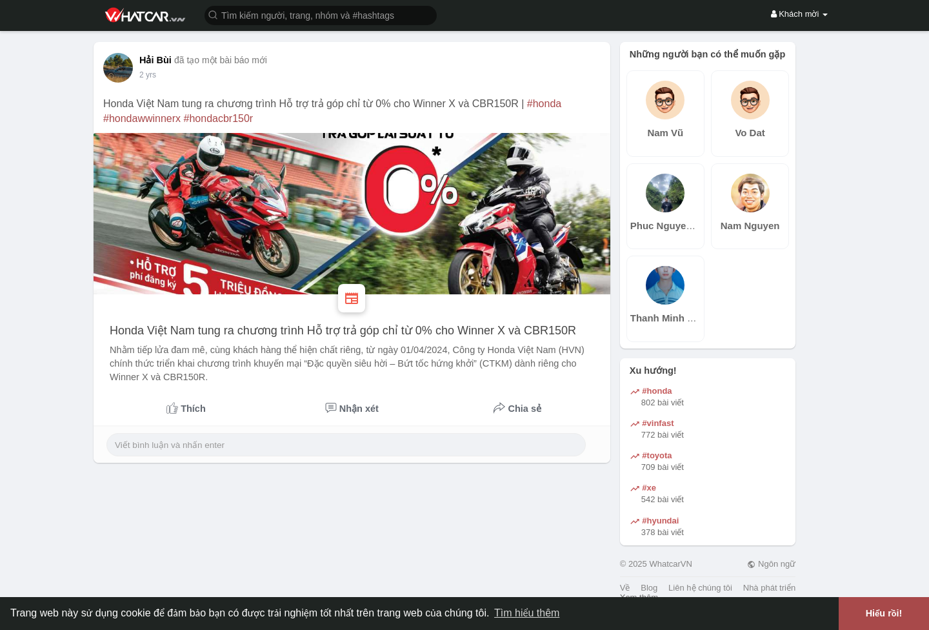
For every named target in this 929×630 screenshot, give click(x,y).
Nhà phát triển (769, 588)
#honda (544, 103)
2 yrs (147, 74)
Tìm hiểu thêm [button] (526, 612)
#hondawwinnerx (142, 118)
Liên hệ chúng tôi (700, 588)
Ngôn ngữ (771, 564)
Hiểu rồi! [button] (884, 613)
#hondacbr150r (219, 118)
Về (625, 588)
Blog (649, 588)
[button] (320, 14)
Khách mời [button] (799, 14)
